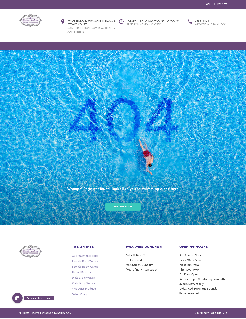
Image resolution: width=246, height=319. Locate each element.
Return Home (122, 207)
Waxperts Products (84, 289)
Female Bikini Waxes (85, 262)
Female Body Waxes (85, 267)
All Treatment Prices (85, 257)
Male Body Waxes (83, 284)
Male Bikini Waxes (83, 278)
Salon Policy (80, 295)
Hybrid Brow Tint (83, 273)
